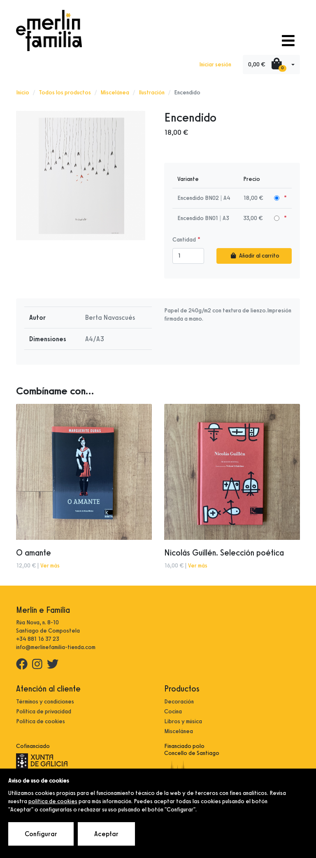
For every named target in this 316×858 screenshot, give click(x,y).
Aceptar (106, 834)
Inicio (22, 92)
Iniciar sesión (215, 64)
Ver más (50, 565)
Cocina (173, 711)
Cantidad (184, 239)
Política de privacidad (43, 711)
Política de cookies (40, 721)
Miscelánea (114, 92)
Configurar (41, 834)
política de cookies (52, 801)
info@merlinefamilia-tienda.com (55, 647)
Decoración (179, 701)
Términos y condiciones (45, 701)
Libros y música (183, 721)
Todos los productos (65, 92)
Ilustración (152, 92)
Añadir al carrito (254, 255)
